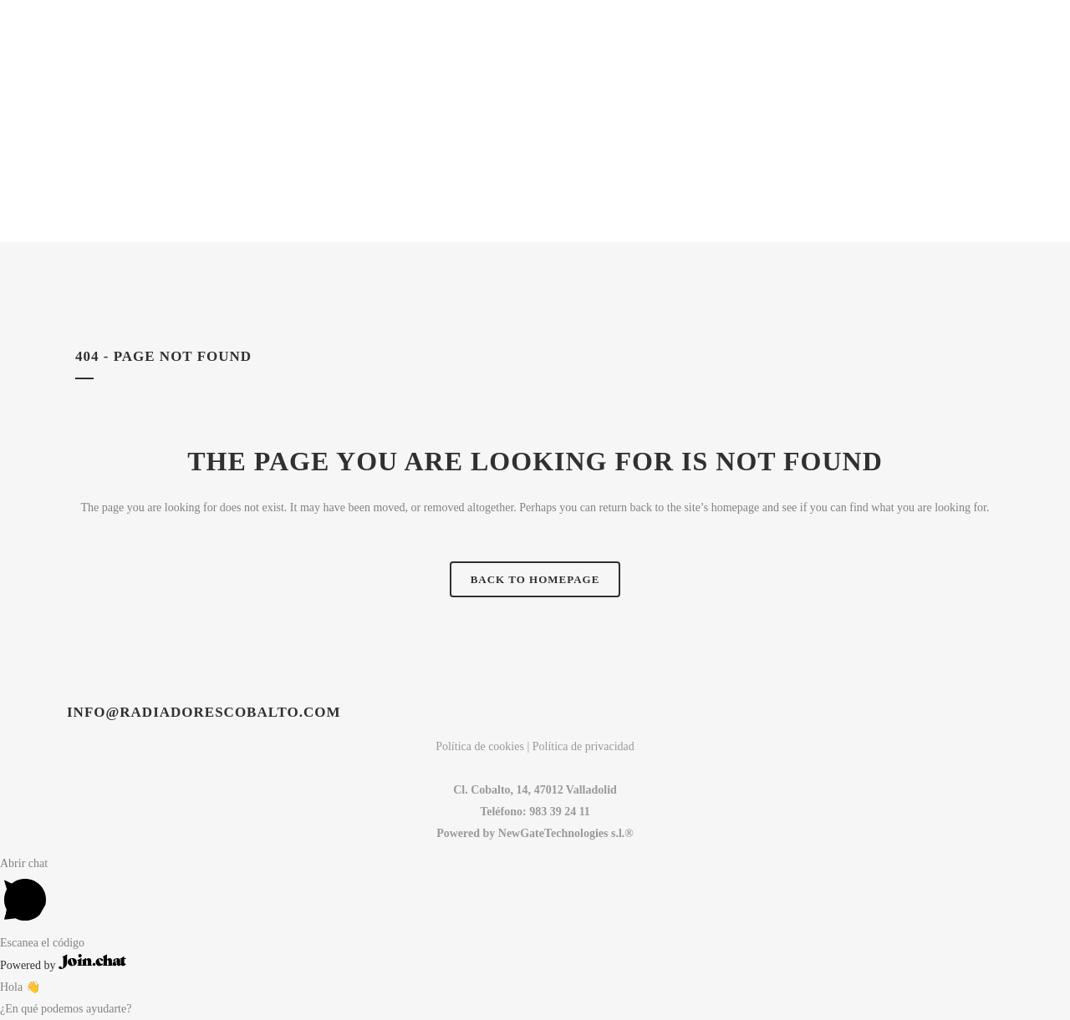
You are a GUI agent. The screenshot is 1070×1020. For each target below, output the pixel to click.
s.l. (617, 833)
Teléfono (501, 811)
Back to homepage (535, 579)
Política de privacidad (583, 746)
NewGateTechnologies (553, 833)
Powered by (63, 965)
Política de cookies (480, 746)
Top (1030, 980)
